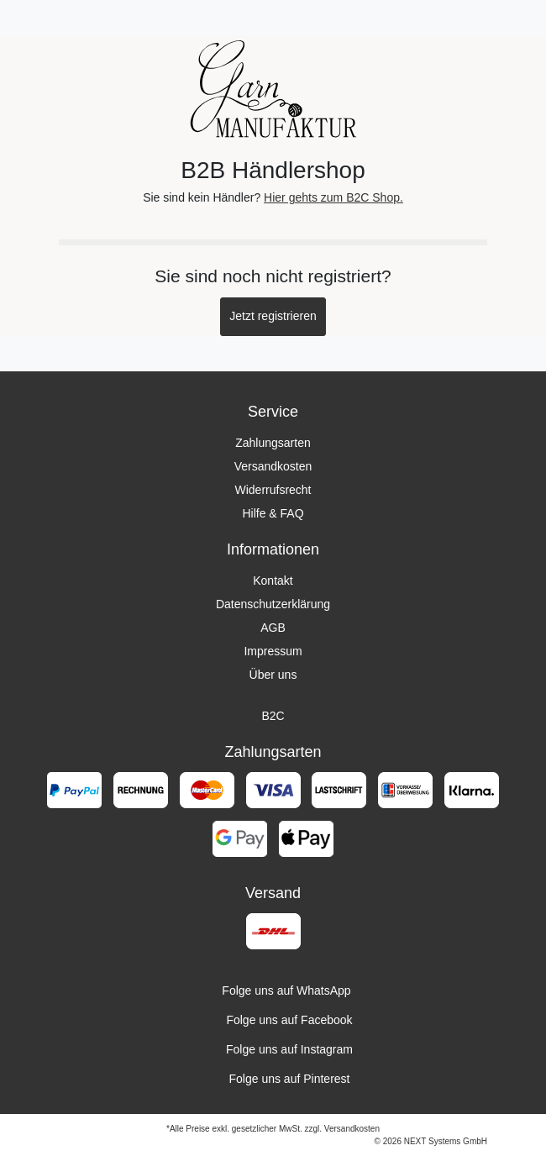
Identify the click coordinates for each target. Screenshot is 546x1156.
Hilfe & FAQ (272, 513)
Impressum (273, 651)
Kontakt (272, 580)
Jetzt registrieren (272, 316)
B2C (272, 715)
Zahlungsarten (273, 442)
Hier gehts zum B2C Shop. (333, 197)
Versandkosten (273, 466)
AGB (273, 627)
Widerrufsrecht (272, 490)
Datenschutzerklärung (273, 604)
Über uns (273, 674)
